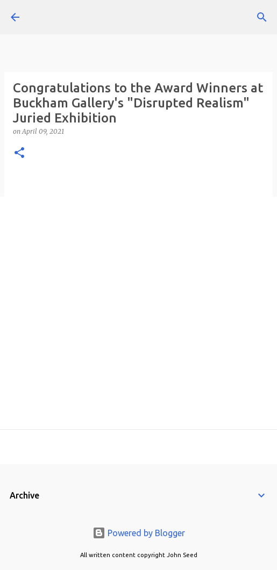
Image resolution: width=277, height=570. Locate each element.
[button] (19, 153)
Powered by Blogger (139, 533)
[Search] (261, 17)
